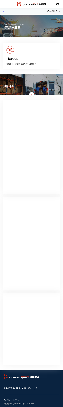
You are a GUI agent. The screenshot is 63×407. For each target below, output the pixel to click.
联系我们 (16, 400)
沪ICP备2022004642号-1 (16, 404)
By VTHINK (30, 404)
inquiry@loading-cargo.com (17, 388)
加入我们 (7, 400)
